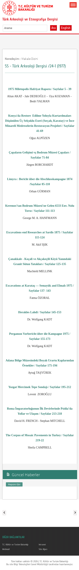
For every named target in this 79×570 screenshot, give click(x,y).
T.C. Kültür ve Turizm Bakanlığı (15, 544)
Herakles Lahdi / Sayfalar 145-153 (39, 312)
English (65, 28)
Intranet (42, 544)
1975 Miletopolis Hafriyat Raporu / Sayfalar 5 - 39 (39, 89)
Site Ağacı (43, 549)
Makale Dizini (29, 59)
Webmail (5, 549)
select (48, 28)
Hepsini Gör (14, 484)
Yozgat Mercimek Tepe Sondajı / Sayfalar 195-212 (39, 387)
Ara (53, 28)
